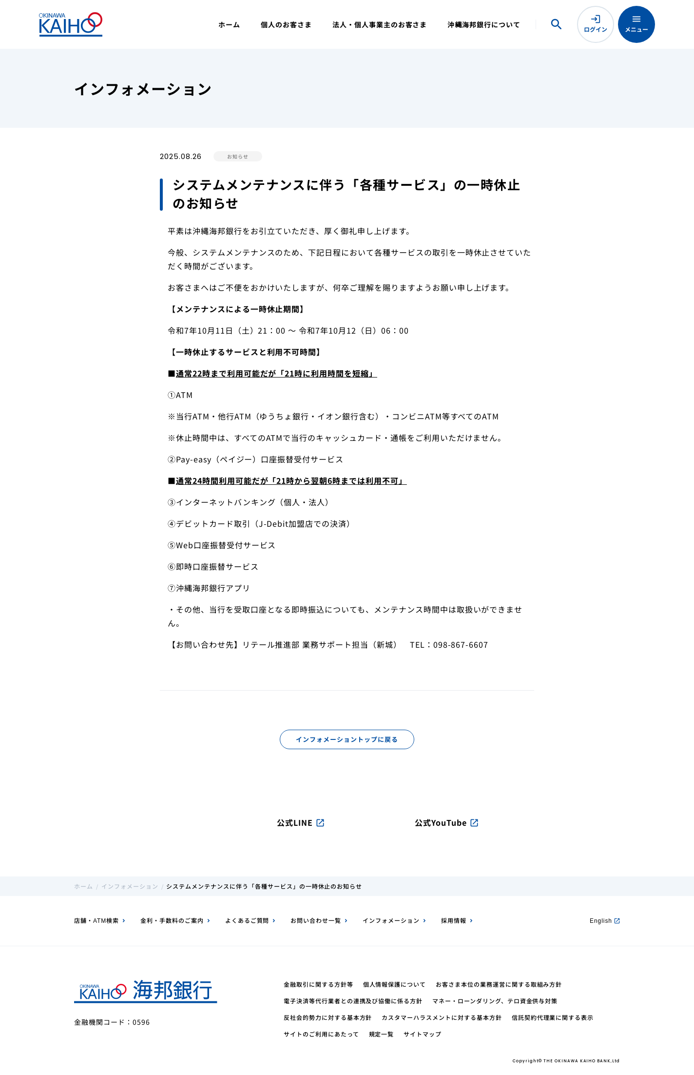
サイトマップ (423, 1034)
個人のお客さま (286, 24)
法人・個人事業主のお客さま (379, 24)
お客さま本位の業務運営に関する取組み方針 (499, 984)
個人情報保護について (394, 984)
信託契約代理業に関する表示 (553, 1017)
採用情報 (453, 920)
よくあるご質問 (247, 920)
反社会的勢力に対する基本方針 (328, 1017)
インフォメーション (129, 886)
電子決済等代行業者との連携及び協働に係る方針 (353, 1000)
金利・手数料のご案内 (172, 920)
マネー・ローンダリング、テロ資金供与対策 (495, 1000)
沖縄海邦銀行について (483, 24)
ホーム (229, 24)
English (605, 920)
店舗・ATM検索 (96, 920)
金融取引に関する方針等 (318, 984)
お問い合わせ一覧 (315, 920)
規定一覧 (381, 1034)
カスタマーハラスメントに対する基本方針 (441, 1017)
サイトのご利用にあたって (321, 1034)
